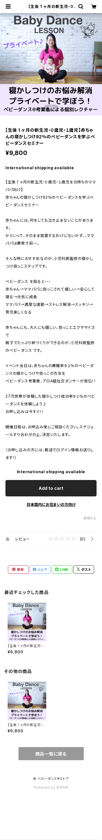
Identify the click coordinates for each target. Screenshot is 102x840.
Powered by (51, 787)
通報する (90, 518)
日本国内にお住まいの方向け (51, 504)
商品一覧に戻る (51, 754)
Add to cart (51, 488)
